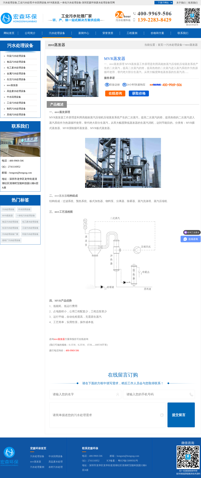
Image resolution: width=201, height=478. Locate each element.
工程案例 (132, 33)
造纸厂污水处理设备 (11, 240)
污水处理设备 (57, 33)
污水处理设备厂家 (10, 234)
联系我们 (193, 3)
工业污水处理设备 (16, 103)
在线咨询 (115, 93)
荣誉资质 (108, 33)
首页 (160, 44)
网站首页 (9, 33)
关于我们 (181, 3)
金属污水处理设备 (16, 73)
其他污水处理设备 (16, 114)
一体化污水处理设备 (26, 215)
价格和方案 (157, 33)
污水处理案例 (37, 467)
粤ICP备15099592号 (128, 460)
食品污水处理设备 (16, 62)
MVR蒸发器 (7, 215)
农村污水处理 (56, 467)
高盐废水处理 (56, 461)
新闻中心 (83, 33)
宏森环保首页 (38, 448)
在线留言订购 (123, 375)
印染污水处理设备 (16, 56)
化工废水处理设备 (16, 67)
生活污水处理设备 (16, 79)
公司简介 (30, 33)
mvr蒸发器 (12, 85)
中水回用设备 (14, 97)
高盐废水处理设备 (16, 91)
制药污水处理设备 (16, 108)
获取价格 (139, 93)
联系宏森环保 (90, 448)
